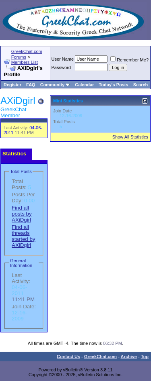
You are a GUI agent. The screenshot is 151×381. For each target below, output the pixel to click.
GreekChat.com (100, 356)
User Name (63, 59)
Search (140, 84)
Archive (129, 356)
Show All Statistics (130, 136)
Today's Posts (113, 84)
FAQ (30, 84)
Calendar (84, 84)
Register (12, 84)
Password (61, 67)
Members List (24, 62)
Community (55, 84)
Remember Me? (129, 59)
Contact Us (68, 356)
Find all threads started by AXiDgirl (23, 236)
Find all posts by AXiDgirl (22, 214)
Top (145, 356)
